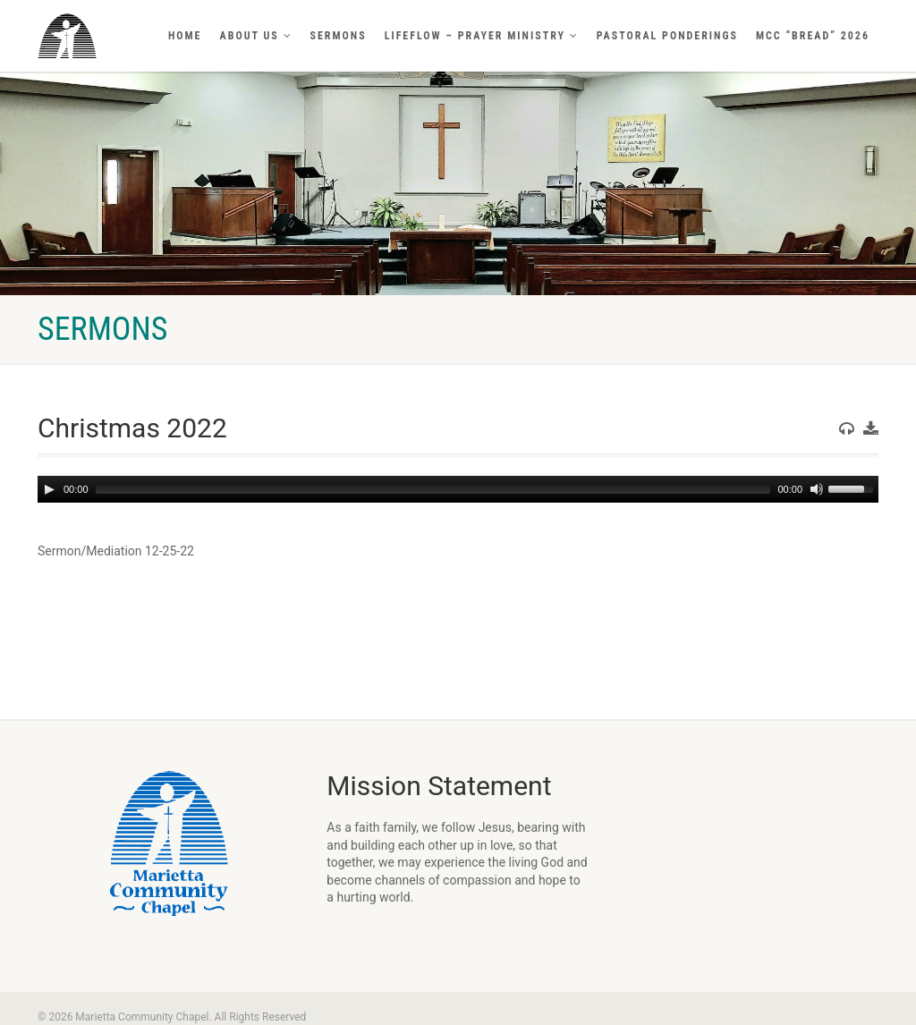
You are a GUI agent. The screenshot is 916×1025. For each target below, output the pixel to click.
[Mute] (817, 489)
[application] (458, 489)
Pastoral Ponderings (667, 36)
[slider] (433, 489)
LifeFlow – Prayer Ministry (482, 36)
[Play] (49, 489)
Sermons (338, 36)
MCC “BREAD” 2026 (812, 36)
